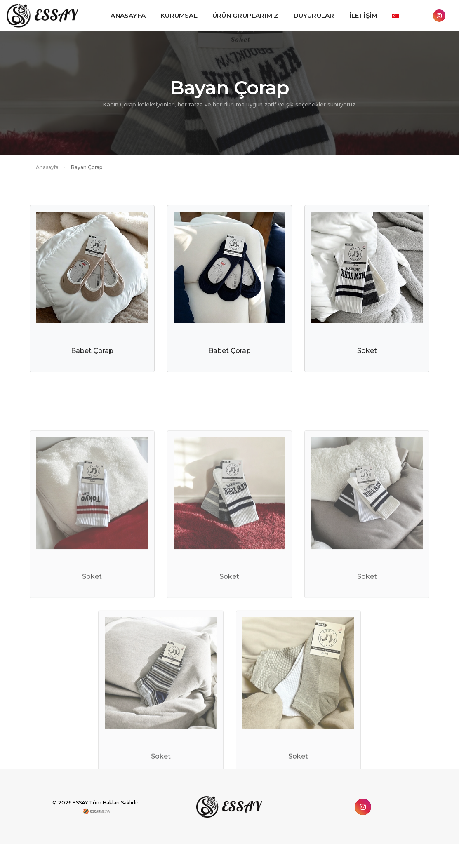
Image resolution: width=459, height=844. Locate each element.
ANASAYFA (128, 15)
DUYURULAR (314, 15)
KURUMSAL (179, 15)
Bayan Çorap (86, 167)
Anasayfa (47, 167)
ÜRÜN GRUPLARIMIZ (245, 15)
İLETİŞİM (363, 15)
